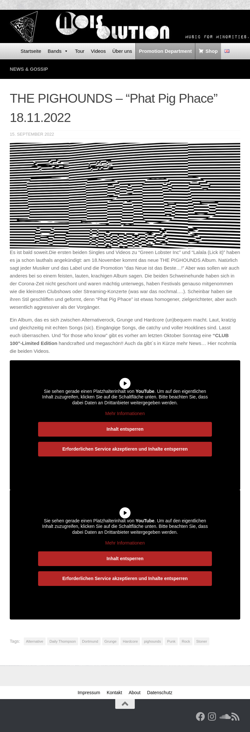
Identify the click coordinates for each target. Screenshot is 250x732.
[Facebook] (200, 716)
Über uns (122, 51)
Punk (171, 641)
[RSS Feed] (235, 716)
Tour (79, 51)
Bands (58, 51)
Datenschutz (160, 692)
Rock (186, 641)
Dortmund (90, 641)
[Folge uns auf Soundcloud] (224, 716)
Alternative (34, 641)
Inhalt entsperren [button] (125, 428)
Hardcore (130, 641)
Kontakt (114, 692)
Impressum (88, 692)
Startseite (31, 51)
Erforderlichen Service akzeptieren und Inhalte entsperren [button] (125, 448)
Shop (211, 51)
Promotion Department (165, 51)
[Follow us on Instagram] (212, 716)
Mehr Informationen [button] (125, 413)
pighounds (152, 641)
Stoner (201, 641)
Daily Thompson (62, 641)
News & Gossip (29, 69)
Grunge (110, 641)
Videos (98, 51)
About (135, 692)
